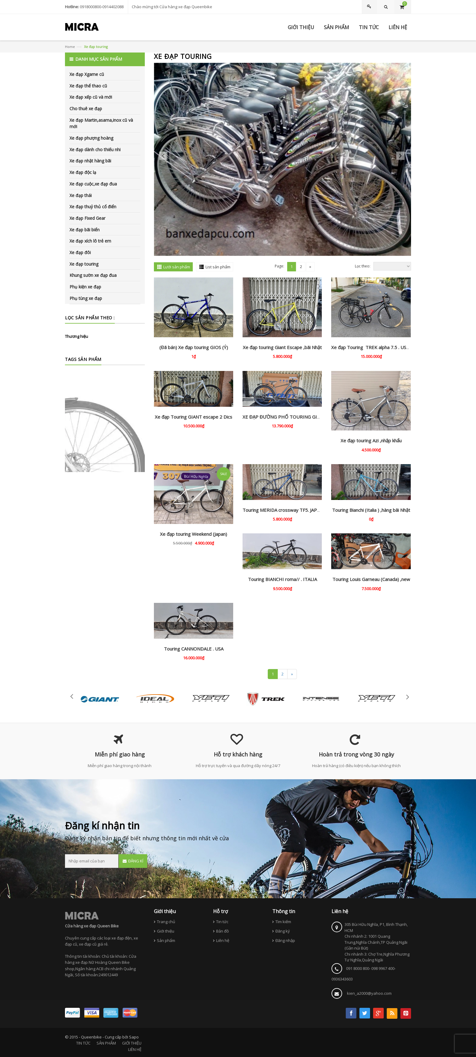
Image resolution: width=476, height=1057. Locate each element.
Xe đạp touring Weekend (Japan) (193, 534)
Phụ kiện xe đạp (85, 287)
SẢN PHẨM (106, 1043)
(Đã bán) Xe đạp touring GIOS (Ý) (193, 347)
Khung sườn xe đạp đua (93, 275)
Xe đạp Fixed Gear (87, 218)
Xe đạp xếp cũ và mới (91, 97)
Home (70, 46)
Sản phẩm (166, 940)
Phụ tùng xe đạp (86, 298)
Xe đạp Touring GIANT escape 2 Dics (193, 417)
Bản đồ (222, 931)
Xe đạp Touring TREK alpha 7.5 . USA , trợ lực (378, 347)
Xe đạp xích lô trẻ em (90, 241)
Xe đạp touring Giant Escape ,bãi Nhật (282, 347)
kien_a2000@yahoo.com (369, 993)
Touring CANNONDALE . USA (193, 649)
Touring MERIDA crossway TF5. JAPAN (283, 510)
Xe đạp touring (84, 264)
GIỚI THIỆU (131, 1043)
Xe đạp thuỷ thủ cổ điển (93, 206)
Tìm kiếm (283, 921)
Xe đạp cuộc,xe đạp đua (93, 184)
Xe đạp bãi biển (85, 230)
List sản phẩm (218, 267)
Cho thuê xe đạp (86, 108)
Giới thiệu (165, 931)
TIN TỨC (83, 1043)
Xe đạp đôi (80, 252)
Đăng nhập (285, 940)
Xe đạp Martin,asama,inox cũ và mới (101, 123)
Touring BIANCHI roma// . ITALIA (282, 579)
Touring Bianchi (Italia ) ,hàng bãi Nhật (371, 510)
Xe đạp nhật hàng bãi (90, 161)
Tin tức (222, 921)
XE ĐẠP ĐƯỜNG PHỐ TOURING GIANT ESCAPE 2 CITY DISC (306, 417)
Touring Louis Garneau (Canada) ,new (371, 579)
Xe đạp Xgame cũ (87, 74)
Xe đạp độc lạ (83, 172)
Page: (279, 266)
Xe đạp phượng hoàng (91, 138)
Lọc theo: (362, 266)
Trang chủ (166, 921)
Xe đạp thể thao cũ (88, 86)
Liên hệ (222, 940)
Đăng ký (282, 931)
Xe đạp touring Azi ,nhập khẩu (371, 440)
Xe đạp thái (81, 195)
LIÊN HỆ (134, 1049)
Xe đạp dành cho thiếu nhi (95, 149)
